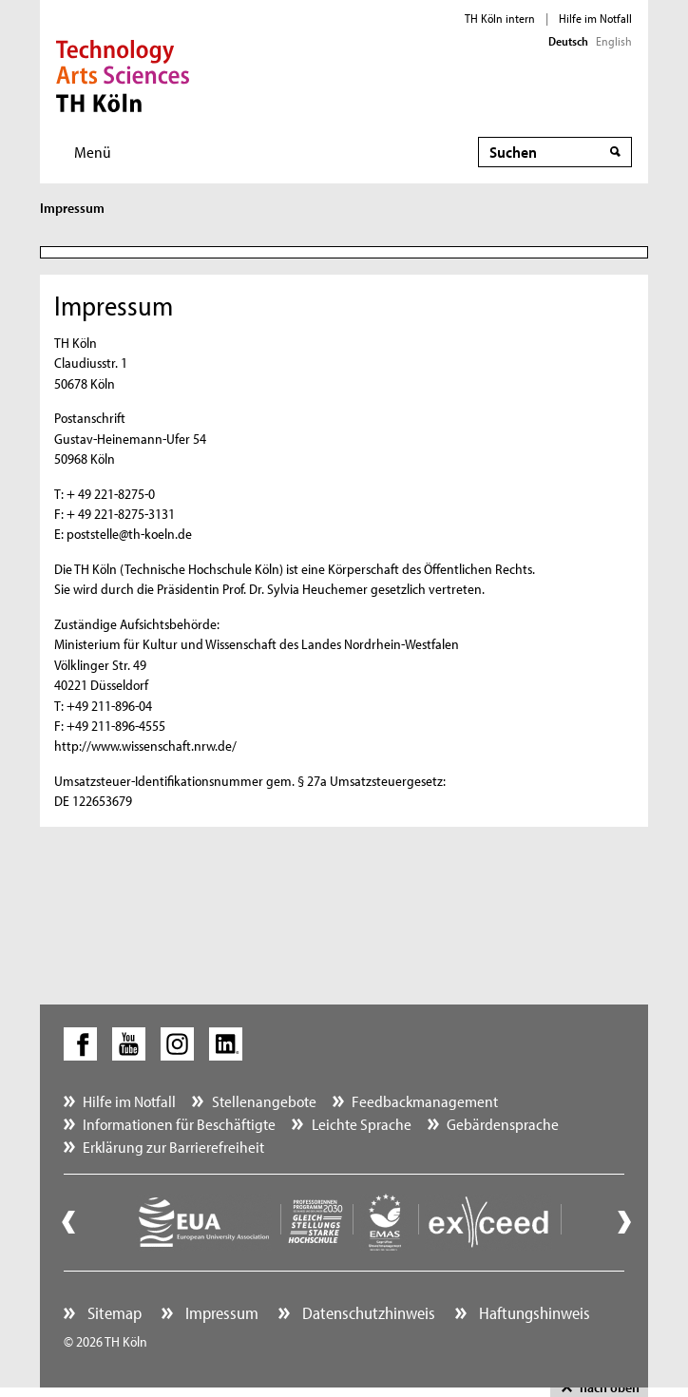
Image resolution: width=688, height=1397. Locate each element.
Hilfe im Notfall (595, 18)
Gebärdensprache (503, 1124)
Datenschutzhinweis (366, 1313)
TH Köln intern (500, 18)
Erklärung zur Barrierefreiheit (173, 1147)
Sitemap (113, 1313)
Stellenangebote (264, 1101)
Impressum (220, 1313)
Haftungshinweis (532, 1313)
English (614, 41)
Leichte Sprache (361, 1124)
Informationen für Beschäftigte (179, 1124)
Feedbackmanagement (425, 1101)
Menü (92, 152)
